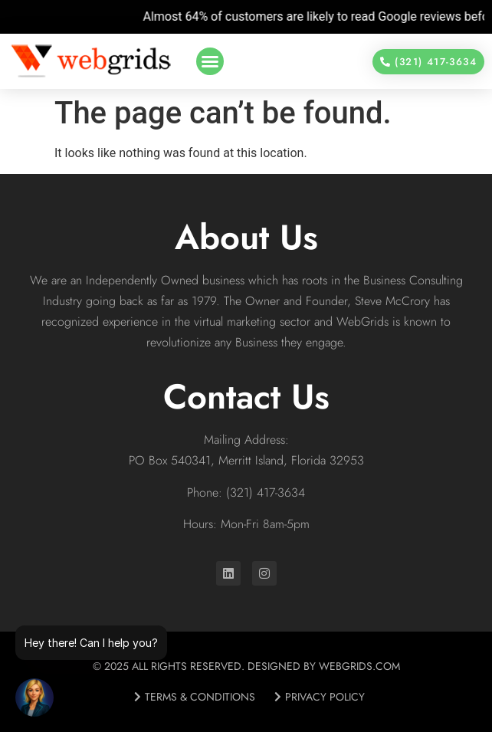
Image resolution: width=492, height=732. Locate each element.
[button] (210, 61)
